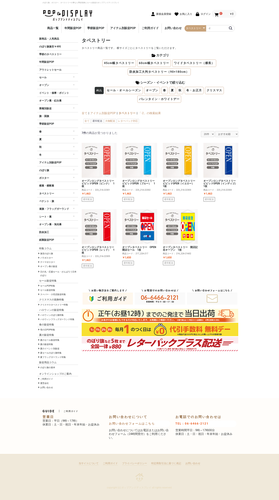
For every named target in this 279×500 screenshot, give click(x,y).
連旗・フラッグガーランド (54, 208)
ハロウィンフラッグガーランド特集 (57, 319)
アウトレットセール (50, 69)
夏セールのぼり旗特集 (51, 353)
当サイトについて (89, 463)
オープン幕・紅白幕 (50, 100)
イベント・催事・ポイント (54, 92)
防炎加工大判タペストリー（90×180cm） (159, 71)
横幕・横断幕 (46, 185)
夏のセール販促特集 (49, 340)
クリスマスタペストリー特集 (54, 304)
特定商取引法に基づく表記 (166, 463)
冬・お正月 (194, 90)
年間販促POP (72, 28)
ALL (99, 90)
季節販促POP (95, 28)
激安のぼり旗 (46, 253)
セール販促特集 (47, 290)
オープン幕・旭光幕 (50, 224)
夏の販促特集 (46, 344)
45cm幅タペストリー (119, 63)
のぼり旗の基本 (47, 367)
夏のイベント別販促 (49, 348)
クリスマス (214, 90)
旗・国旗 (44, 116)
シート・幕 (45, 216)
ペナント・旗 (46, 201)
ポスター (44, 178)
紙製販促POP (46, 239)
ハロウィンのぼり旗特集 (52, 315)
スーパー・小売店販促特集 (53, 294)
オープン (44, 85)
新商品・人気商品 (49, 38)
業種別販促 (45, 108)
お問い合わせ (173, 28)
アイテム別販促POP (123, 28)
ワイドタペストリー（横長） (194, 63)
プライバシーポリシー (134, 463)
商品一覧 (53, 28)
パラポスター (46, 258)
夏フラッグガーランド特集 (53, 357)
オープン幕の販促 (48, 266)
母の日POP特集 (47, 329)
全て (84, 113)
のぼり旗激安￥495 (50, 46)
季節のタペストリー (50, 54)
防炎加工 (44, 232)
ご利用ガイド (150, 28)
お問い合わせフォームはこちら (132, 423)
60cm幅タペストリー (154, 63)
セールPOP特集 (47, 286)
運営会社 (44, 383)
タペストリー (46, 193)
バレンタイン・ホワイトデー (159, 99)
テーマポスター (47, 262)
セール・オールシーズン (124, 90)
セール (43, 77)
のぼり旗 (44, 170)
